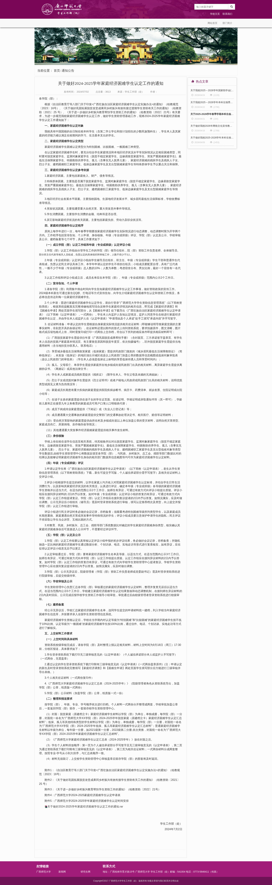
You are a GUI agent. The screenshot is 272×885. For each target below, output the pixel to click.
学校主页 (215, 13)
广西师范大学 (43, 871)
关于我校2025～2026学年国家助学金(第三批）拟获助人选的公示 (212, 90)
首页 (57, 70)
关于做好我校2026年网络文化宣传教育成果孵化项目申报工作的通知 (212, 125)
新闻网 (62, 871)
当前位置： (55, 70)
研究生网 (85, 871)
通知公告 (68, 70)
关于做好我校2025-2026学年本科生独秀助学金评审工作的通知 (212, 137)
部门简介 (227, 23)
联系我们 (227, 13)
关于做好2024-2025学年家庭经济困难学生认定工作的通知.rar (85, 806)
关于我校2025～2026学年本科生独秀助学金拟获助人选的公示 (212, 102)
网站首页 (212, 23)
